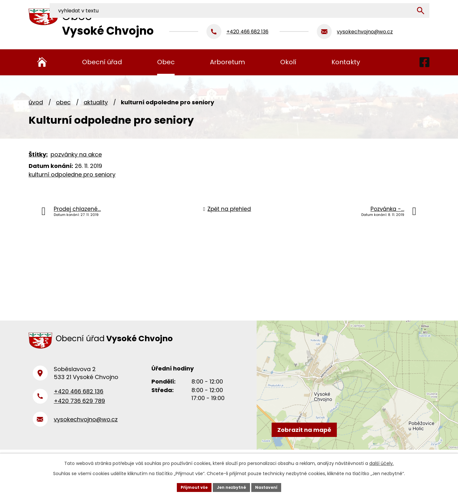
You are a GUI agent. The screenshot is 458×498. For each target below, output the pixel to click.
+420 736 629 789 (79, 409)
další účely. (381, 462)
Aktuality (96, 102)
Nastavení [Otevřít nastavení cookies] (271, 486)
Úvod (36, 102)
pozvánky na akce (76, 154)
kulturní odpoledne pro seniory (72, 174)
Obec (63, 102)
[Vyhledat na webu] (387, 7)
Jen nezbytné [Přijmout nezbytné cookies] (231, 486)
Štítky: (38, 154)
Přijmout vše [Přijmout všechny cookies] (189, 486)
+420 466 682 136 (78, 399)
